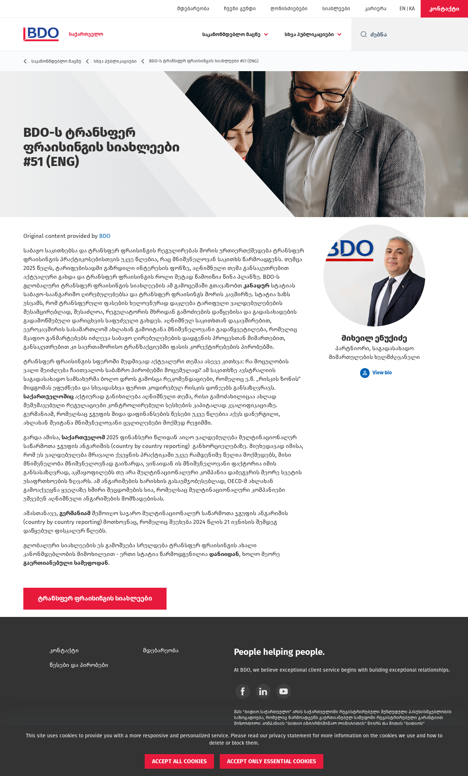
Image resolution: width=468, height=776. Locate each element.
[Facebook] (242, 691)
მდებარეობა (193, 8)
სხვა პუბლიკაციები (309, 34)
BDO (104, 235)
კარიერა (375, 8)
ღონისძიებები (289, 8)
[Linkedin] (263, 691)
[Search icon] (363, 34)
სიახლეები (336, 8)
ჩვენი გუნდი (240, 8)
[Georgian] (412, 9)
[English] (402, 9)
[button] (444, 9)
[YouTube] (283, 691)
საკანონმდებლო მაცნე (231, 34)
